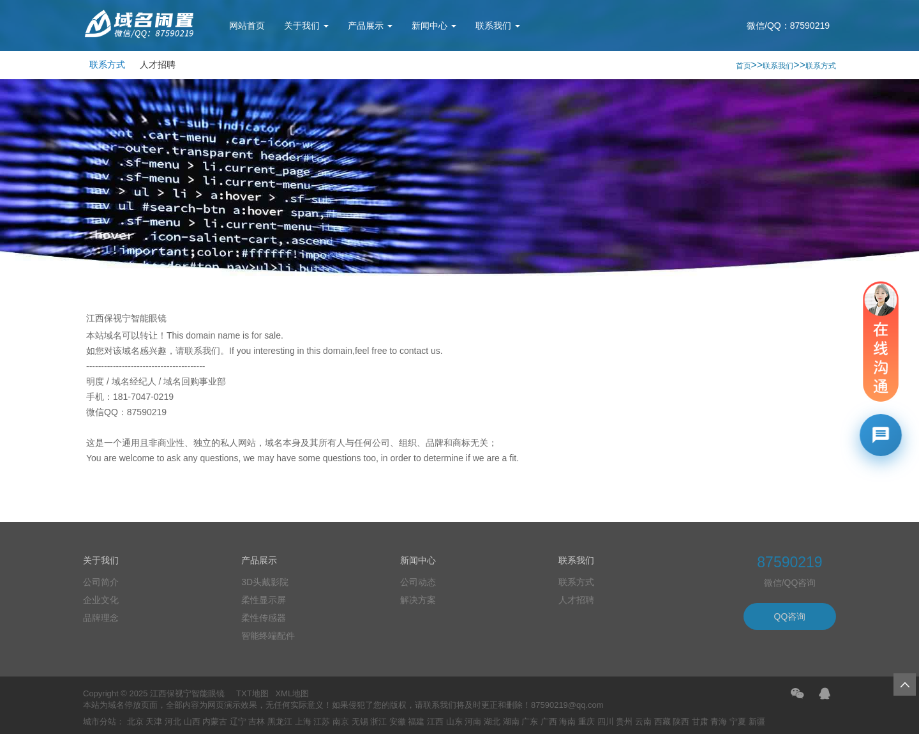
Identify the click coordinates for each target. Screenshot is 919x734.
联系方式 (107, 64)
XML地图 (292, 693)
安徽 (397, 721)
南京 (340, 721)
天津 (154, 721)
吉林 (256, 721)
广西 (549, 721)
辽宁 (238, 721)
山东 (454, 721)
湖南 (511, 721)
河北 (173, 721)
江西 (435, 721)
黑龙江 (279, 721)
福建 (416, 721)
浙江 (378, 721)
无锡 (360, 721)
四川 (605, 721)
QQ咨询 (790, 616)
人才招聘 (158, 64)
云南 (643, 721)
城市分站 (99, 721)
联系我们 (497, 25)
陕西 (681, 721)
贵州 (624, 721)
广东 (529, 721)
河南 (473, 721)
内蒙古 (214, 721)
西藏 (662, 721)
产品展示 (370, 25)
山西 (192, 721)
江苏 (321, 721)
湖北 (492, 721)
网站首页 (247, 25)
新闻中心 (434, 25)
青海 (718, 721)
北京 (135, 721)
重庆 (586, 721)
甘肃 (700, 721)
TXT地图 (252, 693)
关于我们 (306, 25)
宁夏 (737, 721)
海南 (567, 721)
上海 (303, 721)
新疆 (757, 721)
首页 (743, 65)
